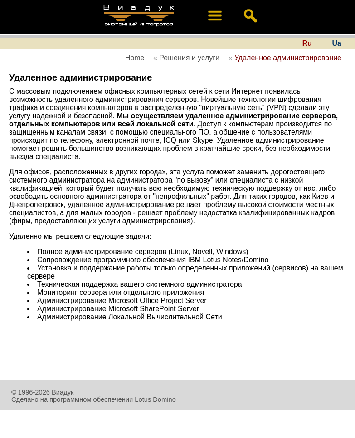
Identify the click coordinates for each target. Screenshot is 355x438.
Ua (336, 43)
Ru (307, 43)
